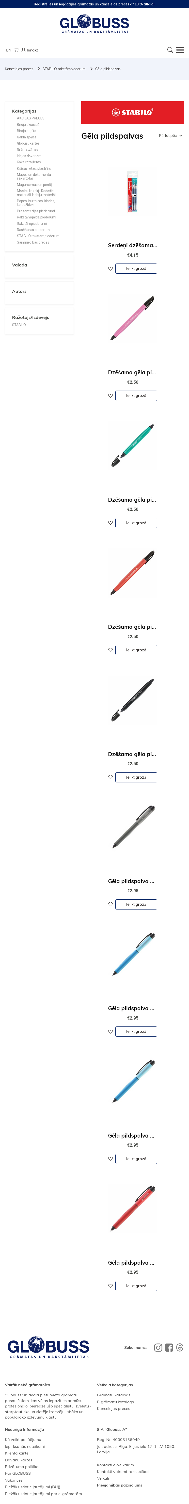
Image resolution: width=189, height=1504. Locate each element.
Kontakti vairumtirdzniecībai (123, 1471)
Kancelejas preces (19, 69)
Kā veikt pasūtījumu (23, 1439)
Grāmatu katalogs (113, 1394)
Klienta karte (17, 1453)
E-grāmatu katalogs (115, 1401)
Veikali (103, 1478)
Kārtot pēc (168, 135)
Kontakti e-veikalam (115, 1464)
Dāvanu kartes (18, 1459)
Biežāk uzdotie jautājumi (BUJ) (32, 1486)
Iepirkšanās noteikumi (25, 1446)
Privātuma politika (22, 1466)
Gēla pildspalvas (108, 69)
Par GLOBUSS (18, 1473)
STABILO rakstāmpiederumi (64, 69)
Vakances (14, 1480)
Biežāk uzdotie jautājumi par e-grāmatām (43, 1493)
